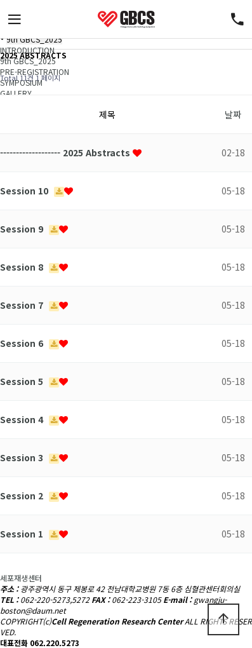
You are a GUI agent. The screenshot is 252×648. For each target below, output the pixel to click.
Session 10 (25, 190)
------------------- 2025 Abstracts (66, 152)
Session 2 (23, 495)
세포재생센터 (21, 577)
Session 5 (23, 381)
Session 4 (23, 419)
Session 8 (23, 266)
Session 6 (23, 343)
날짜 (233, 114)
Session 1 (23, 533)
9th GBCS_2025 (34, 39)
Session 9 (23, 228)
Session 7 (23, 305)
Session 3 (23, 457)
